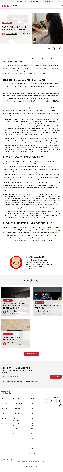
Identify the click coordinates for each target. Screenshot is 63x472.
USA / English (17, 435)
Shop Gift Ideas (18, 420)
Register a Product (29, 1)
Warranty (32, 430)
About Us (16, 398)
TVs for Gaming (18, 418)
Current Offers (17, 416)
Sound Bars (5, 403)
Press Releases (18, 410)
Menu (15, 5)
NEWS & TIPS (7, 22)
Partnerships (17, 408)
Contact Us (32, 453)
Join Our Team (17, 403)
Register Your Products (31, 443)
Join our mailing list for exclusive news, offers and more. (17, 370)
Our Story (16, 1)
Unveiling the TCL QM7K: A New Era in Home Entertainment (15, 306)
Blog (21, 1)
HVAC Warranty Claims (32, 436)
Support (47, 1)
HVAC (3, 413)
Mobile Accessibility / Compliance (17, 431)
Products (5, 398)
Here (32, 101)
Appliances (4, 410)
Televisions (4, 400)
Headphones (5, 408)
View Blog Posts (31, 353)
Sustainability (40, 1)
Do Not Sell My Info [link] (31, 466)
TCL (6, 392)
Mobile (3, 405)
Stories (15, 405)
